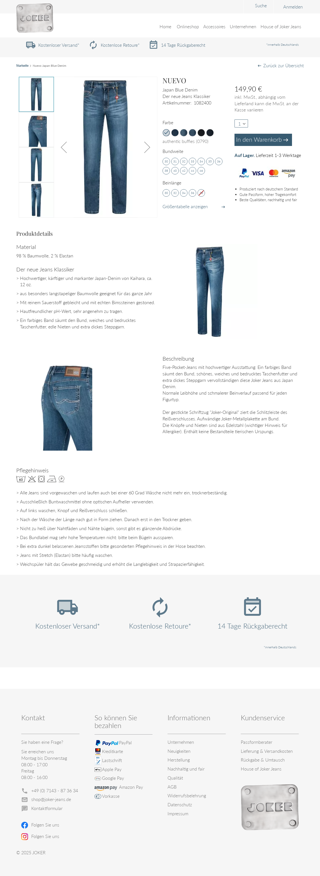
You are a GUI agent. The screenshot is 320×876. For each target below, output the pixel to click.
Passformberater (256, 742)
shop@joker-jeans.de (51, 799)
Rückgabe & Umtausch (263, 760)
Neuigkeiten (179, 751)
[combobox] (219, 6)
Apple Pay (112, 769)
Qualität (175, 778)
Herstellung (179, 760)
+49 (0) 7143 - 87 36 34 (54, 790)
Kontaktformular (46, 808)
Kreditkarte (112, 751)
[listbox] (197, 133)
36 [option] (218, 161)
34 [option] (201, 161)
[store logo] (34, 18)
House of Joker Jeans (261, 769)
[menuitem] (188, 26)
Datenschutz (180, 804)
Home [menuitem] (166, 26)
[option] (166, 132)
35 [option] (210, 161)
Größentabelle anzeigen (185, 206)
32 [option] (184, 161)
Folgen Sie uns (45, 825)
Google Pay (113, 778)
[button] (64, 147)
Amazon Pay (131, 787)
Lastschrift (112, 760)
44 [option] (192, 170)
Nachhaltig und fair (186, 769)
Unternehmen (181, 742)
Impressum (178, 813)
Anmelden (254, 6)
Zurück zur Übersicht (283, 65)
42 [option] (184, 170)
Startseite (22, 65)
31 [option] (175, 161)
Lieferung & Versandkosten (267, 751)
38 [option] (166, 170)
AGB (172, 787)
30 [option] (166, 161)
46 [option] (201, 170)
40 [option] (175, 170)
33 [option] (192, 161)
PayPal (125, 742)
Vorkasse (111, 796)
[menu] (160, 29)
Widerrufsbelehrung (187, 795)
